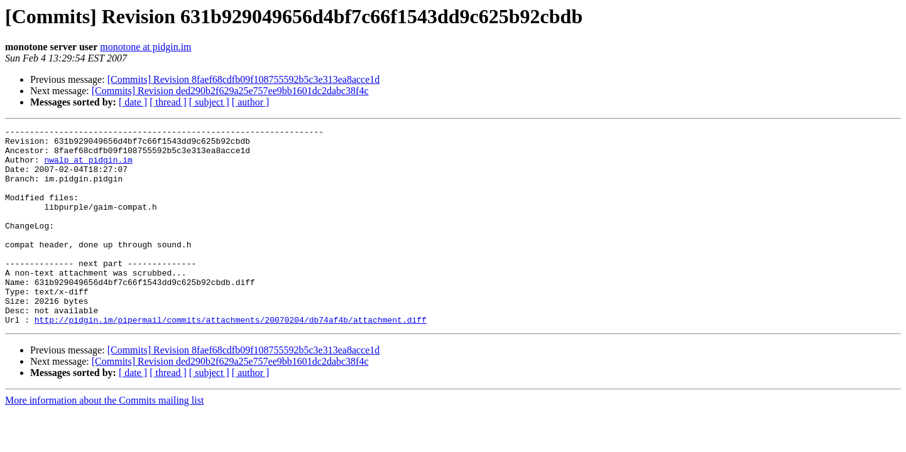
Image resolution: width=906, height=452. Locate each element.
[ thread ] (168, 102)
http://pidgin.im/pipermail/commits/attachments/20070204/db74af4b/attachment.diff (231, 359)
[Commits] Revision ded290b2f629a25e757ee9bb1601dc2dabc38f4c (230, 90)
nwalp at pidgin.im (88, 167)
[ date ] (133, 102)
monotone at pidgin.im (145, 46)
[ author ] (251, 102)
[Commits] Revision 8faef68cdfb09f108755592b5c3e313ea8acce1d (243, 79)
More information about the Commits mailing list (104, 439)
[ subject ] (209, 102)
